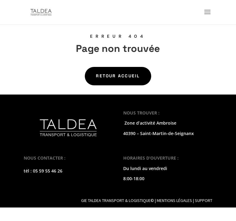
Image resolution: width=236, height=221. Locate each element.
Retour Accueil (118, 76)
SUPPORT (203, 200)
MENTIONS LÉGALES (174, 200)
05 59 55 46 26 (47, 171)
